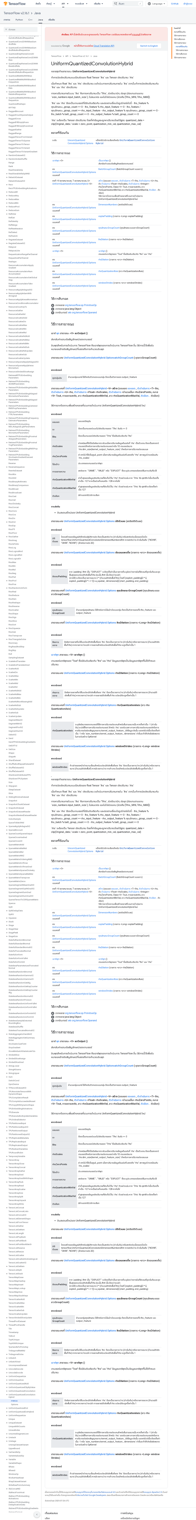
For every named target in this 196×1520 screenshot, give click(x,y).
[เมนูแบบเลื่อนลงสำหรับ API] (68, 3)
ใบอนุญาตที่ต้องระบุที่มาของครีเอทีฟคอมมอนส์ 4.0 (95, 1492)
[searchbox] (21, 29)
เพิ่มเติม (51, 19)
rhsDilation (103, 259)
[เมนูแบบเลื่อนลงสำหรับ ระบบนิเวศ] (87, 3)
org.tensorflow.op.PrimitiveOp (81, 305)
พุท (57, 333)
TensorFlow (56, 56)
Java (37, 13)
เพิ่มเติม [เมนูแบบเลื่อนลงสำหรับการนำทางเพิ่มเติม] (97, 3)
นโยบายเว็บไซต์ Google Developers (91, 1495)
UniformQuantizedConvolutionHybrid (70, 184)
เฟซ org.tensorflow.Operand (82, 312)
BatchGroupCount (107, 169)
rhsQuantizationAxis (108, 271)
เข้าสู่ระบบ (187, 3)
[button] (20, 37)
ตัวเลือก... (153, 190)
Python (19, 19)
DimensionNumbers (108, 204)
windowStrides (105, 283)
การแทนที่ (136, 34)
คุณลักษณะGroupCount (108, 228)
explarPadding (105, 216)
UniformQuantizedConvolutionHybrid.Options (74, 172)
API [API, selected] (63, 3)
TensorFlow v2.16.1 (16, 13)
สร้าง (100, 181)
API (66, 56)
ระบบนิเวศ (79, 3)
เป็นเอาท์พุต (103, 160)
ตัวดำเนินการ (124, 181)
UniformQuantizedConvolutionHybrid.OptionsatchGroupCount (98, 357)
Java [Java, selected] (40, 19)
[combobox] (128, 3)
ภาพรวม (7, 19)
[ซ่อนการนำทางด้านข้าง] (37, 1514)
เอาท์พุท (101, 251)
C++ (30, 19)
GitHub (175, 3)
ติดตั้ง (38, 3)
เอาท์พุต (55, 160)
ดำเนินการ (105, 184)
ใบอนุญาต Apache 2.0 (152, 1492)
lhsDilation (103, 239)
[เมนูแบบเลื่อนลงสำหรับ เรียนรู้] (55, 3)
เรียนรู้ (48, 3)
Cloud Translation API (104, 46)
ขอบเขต (114, 181)
